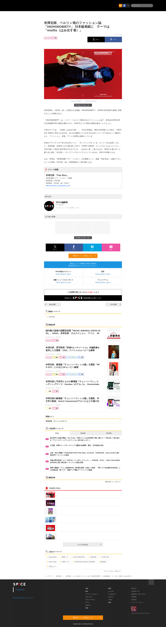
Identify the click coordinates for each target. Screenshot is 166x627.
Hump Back (52, 557)
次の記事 (115, 304)
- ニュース (111, 591)
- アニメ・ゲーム (90, 599)
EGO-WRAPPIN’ (78, 557)
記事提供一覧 (135, 591)
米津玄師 (51, 317)
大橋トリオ (65, 562)
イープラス (48, 576)
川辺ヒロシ (51, 566)
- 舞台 (86, 591)
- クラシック (88, 597)
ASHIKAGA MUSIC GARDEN (84, 562)
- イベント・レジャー (91, 594)
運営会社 (134, 588)
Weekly (83, 433)
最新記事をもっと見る (112, 482)
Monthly (109, 433)
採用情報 (134, 597)
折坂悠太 (102, 562)
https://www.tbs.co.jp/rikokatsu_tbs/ (58, 186)
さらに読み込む (89, 544)
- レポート (111, 597)
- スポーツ (88, 605)
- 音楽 (86, 588)
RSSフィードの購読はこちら (84, 256)
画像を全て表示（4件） (83, 105)
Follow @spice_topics (63, 274)
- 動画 (109, 588)
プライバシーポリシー (138, 602)
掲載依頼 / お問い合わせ (138, 594)
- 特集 (109, 602)
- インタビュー (112, 594)
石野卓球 (92, 557)
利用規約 (134, 599)
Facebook (20, 590)
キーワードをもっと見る (112, 571)
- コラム (110, 599)
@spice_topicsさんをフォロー (23, 598)
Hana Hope (52, 562)
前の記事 (50, 304)
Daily (57, 433)
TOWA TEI (104, 557)
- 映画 (86, 608)
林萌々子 (64, 557)
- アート (87, 602)
